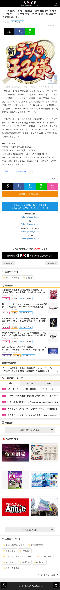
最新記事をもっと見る (36, 430)
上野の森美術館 (11, 568)
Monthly (50, 383)
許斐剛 (27, 278)
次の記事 (52, 263)
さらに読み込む (38, 530)
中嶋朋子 (25, 551)
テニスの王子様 (11, 278)
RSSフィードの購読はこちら (37, 194)
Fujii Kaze (39, 562)
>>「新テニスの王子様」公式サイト (17, 171)
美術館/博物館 (35, 545)
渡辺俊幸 (25, 562)
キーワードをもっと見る (47, 575)
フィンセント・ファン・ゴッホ (18, 556)
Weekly (30, 383)
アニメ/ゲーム (44, 556)
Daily (10, 383)
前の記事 (8, 263)
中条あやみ (9, 551)
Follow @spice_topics (30, 217)
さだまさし (9, 562)
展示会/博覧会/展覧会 (13, 545)
